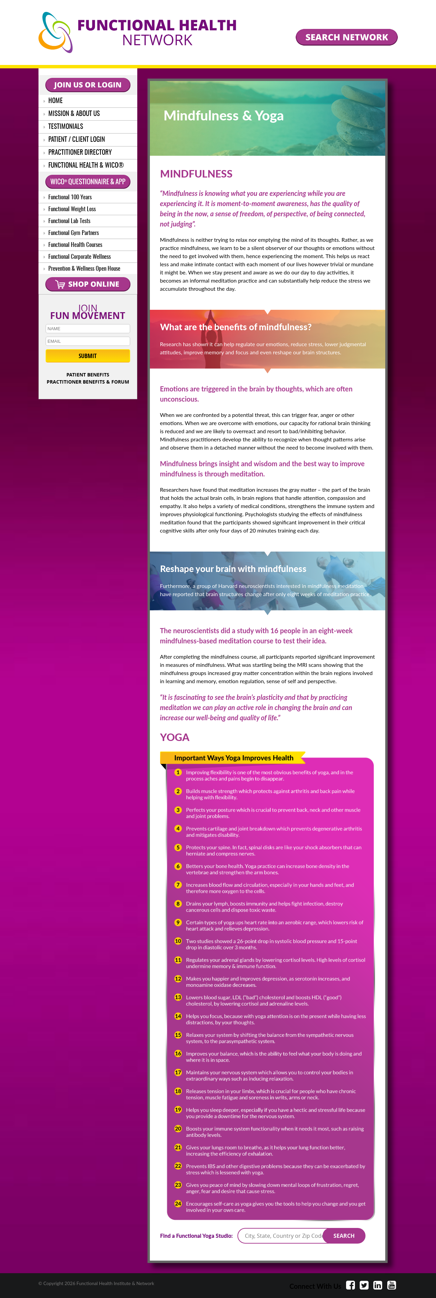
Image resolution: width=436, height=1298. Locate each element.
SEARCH (344, 1236)
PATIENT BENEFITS (87, 374)
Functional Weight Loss (70, 209)
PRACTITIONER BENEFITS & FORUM (88, 381)
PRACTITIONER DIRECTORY (78, 153)
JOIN (88, 310)
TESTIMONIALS (63, 127)
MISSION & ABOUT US (72, 114)
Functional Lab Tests (67, 221)
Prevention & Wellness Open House (82, 269)
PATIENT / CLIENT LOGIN (74, 140)
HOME (53, 101)
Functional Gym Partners (71, 233)
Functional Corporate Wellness (77, 257)
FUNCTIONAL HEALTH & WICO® (84, 166)
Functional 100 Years (68, 197)
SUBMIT (88, 356)
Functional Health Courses (73, 245)
